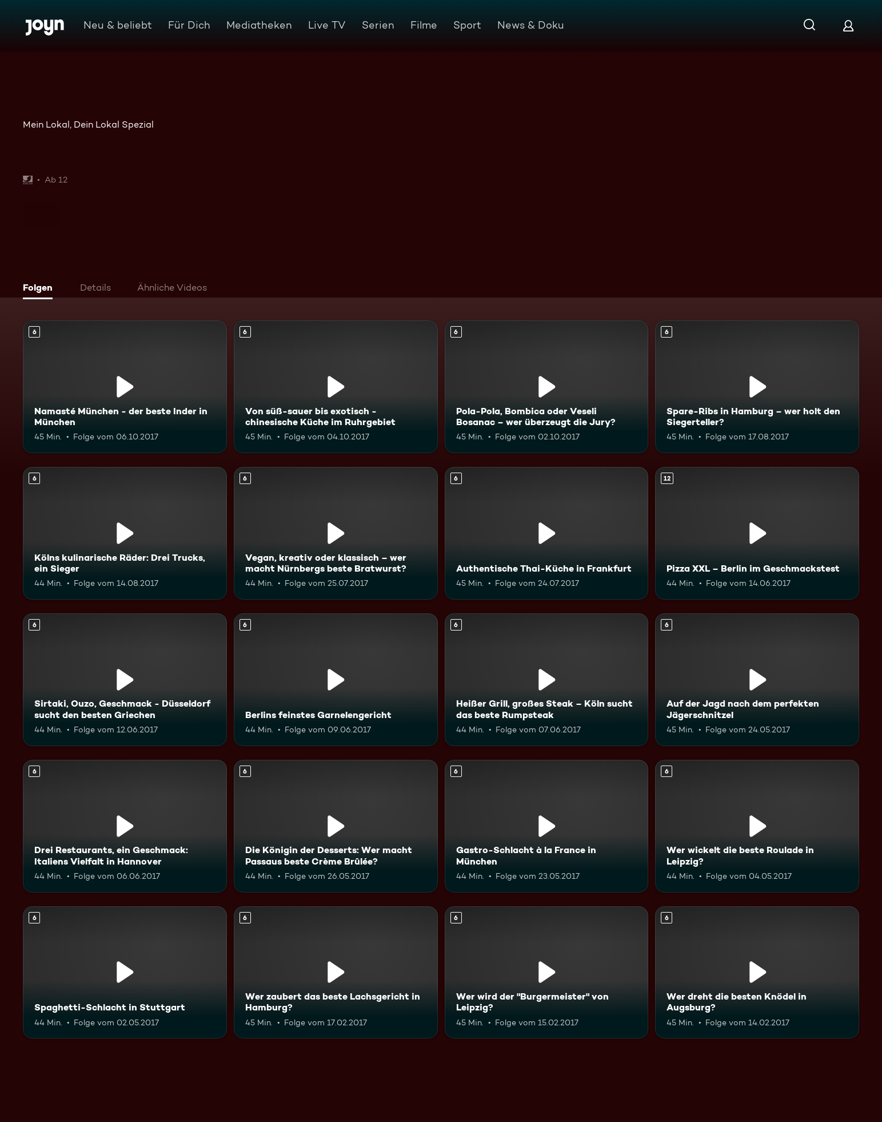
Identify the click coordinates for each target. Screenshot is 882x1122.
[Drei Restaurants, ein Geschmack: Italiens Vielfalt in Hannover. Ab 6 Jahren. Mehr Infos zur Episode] (125, 826)
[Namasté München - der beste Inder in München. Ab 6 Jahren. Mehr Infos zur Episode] (125, 386)
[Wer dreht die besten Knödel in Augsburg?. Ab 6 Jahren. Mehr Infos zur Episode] (757, 972)
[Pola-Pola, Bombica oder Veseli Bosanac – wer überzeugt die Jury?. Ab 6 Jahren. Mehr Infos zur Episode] (547, 386)
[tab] (41, 289)
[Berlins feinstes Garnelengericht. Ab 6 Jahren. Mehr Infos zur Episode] (336, 679)
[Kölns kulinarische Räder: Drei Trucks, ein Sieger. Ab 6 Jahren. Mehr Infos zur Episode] (125, 533)
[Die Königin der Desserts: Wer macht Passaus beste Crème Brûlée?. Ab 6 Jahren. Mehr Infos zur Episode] (336, 826)
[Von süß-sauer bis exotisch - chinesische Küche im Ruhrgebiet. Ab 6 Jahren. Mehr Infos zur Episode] (336, 386)
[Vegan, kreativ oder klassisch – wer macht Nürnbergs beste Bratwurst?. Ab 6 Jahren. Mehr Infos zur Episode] (336, 533)
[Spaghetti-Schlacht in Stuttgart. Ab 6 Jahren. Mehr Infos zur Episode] (125, 972)
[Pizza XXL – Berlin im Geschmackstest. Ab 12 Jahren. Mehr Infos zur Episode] (757, 533)
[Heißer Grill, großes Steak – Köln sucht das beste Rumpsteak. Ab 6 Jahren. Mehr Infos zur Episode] (547, 679)
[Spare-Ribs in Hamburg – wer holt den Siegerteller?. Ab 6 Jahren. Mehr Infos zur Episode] (757, 386)
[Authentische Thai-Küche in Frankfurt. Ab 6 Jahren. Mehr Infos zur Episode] (547, 533)
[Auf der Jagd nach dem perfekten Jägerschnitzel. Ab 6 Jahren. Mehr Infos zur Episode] (757, 679)
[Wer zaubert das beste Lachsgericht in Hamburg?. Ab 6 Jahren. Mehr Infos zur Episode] (336, 972)
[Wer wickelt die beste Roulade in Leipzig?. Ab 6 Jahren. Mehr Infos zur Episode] (757, 826)
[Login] (848, 25)
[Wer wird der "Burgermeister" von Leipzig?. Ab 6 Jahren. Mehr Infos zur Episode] (547, 972)
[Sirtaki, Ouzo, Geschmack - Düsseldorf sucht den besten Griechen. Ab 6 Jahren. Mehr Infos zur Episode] (125, 679)
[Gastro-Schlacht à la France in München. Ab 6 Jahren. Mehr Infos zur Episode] (547, 826)
